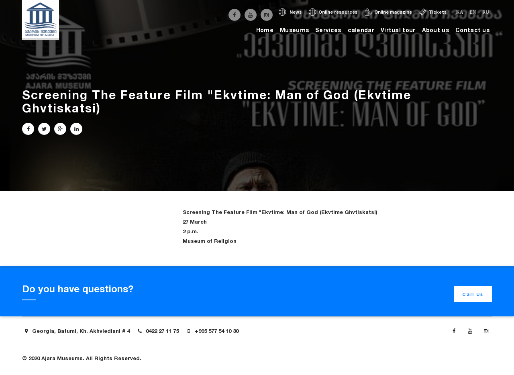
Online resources (333, 12)
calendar (361, 29)
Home (264, 29)
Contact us (472, 29)
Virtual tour (398, 29)
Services (328, 29)
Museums (294, 29)
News (290, 12)
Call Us (472, 294)
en (472, 12)
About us (435, 29)
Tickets (433, 12)
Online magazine (388, 12)
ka (459, 12)
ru (485, 12)
